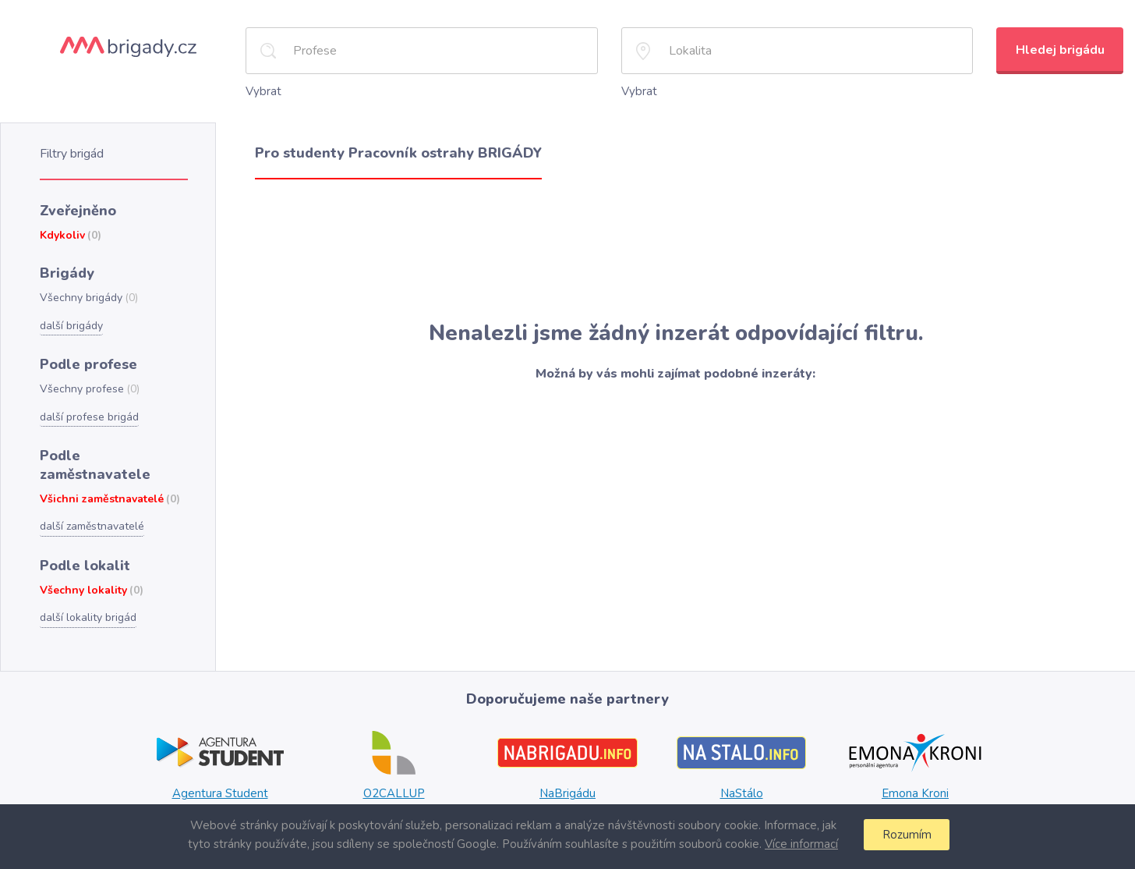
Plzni (614, 776)
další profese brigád (88, 407)
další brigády (70, 318)
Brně (589, 776)
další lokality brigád (86, 584)
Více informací (799, 843)
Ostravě (523, 791)
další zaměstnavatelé (91, 495)
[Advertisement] (675, 248)
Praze (562, 776)
